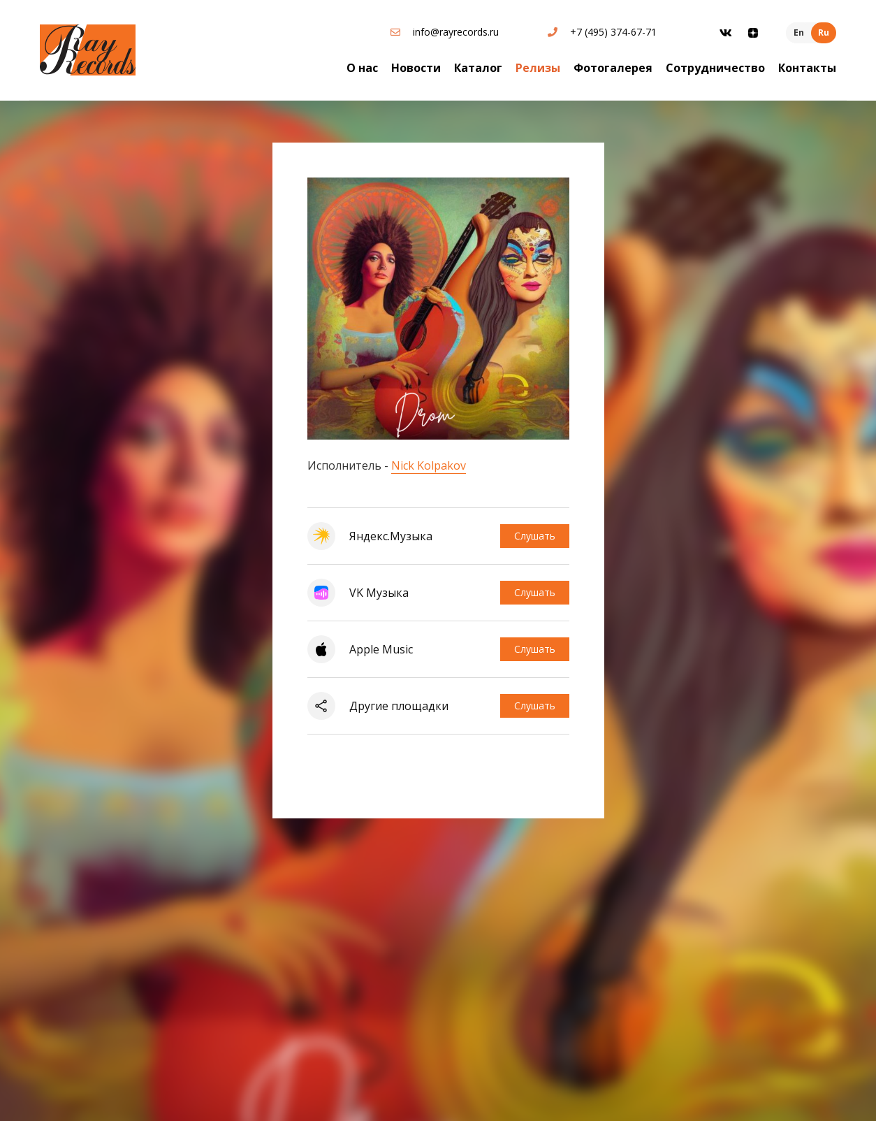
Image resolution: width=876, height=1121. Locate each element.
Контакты (807, 67)
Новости (416, 67)
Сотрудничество (715, 67)
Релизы (538, 67)
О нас (362, 67)
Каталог (478, 67)
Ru (823, 32)
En (799, 32)
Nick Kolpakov (428, 465)
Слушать (534, 535)
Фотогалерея (613, 67)
